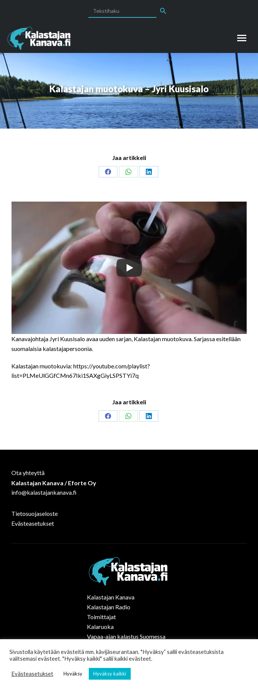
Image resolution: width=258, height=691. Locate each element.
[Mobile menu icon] (242, 38)
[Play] (129, 268)
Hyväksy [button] (72, 674)
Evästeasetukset (32, 523)
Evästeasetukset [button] (32, 674)
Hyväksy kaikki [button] (109, 674)
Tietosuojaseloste (34, 513)
